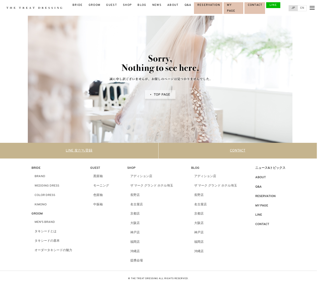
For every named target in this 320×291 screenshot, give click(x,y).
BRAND (40, 176)
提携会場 (136, 260)
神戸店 (135, 232)
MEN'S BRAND (45, 222)
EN (302, 8)
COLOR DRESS (45, 195)
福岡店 (135, 242)
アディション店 (141, 176)
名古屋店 (136, 204)
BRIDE (77, 5)
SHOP (127, 5)
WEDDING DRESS (47, 185)
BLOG (141, 5)
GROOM (94, 5)
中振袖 (98, 204)
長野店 (135, 195)
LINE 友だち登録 (79, 150)
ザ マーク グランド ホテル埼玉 (151, 185)
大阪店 (135, 223)
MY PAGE (261, 205)
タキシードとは (46, 231)
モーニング (101, 185)
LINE (273, 5)
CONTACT (255, 5)
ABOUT (173, 5)
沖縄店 (135, 251)
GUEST (111, 5)
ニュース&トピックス (270, 168)
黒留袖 (98, 176)
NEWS (156, 5)
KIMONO (41, 204)
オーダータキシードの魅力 (53, 250)
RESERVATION (208, 5)
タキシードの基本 (47, 241)
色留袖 (98, 195)
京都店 (135, 213)
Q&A (188, 5)
